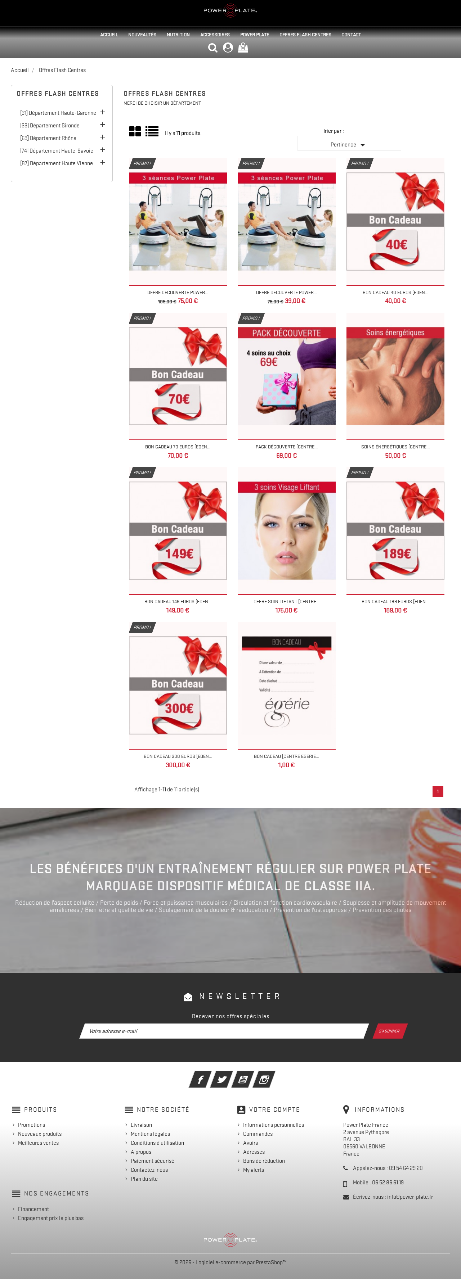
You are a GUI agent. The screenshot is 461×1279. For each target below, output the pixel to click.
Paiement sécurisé (152, 1161)
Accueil (109, 34)
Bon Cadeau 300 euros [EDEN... (178, 756)
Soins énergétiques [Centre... (395, 446)
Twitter (231, 1074)
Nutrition (178, 34)
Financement (33, 1209)
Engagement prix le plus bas (51, 1218)
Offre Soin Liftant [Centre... (286, 601)
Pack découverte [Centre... (287, 446)
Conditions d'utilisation (157, 1143)
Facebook (210, 1074)
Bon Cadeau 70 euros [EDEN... (177, 446)
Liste (153, 134)
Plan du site (144, 1179)
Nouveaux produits (40, 1134)
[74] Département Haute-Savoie (56, 151)
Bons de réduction (264, 1161)
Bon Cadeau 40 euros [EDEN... (395, 292)
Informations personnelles (273, 1125)
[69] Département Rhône (48, 138)
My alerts (253, 1170)
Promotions (31, 1125)
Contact (351, 34)
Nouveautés (142, 34)
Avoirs (250, 1143)
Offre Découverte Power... (177, 292)
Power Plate (254, 34)
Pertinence (349, 145)
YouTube (252, 1074)
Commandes (258, 1134)
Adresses (254, 1152)
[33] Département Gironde (50, 125)
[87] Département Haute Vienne (56, 163)
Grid (135, 131)
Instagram (274, 1074)
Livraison (141, 1125)
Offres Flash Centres (305, 34)
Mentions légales (150, 1134)
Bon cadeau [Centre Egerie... (286, 756)
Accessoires (215, 34)
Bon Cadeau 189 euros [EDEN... (395, 601)
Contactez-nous (149, 1170)
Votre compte (274, 1109)
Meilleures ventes (38, 1143)
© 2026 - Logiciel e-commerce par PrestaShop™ (230, 1262)
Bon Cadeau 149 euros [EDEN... (177, 601)
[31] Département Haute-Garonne (58, 113)
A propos (141, 1152)
